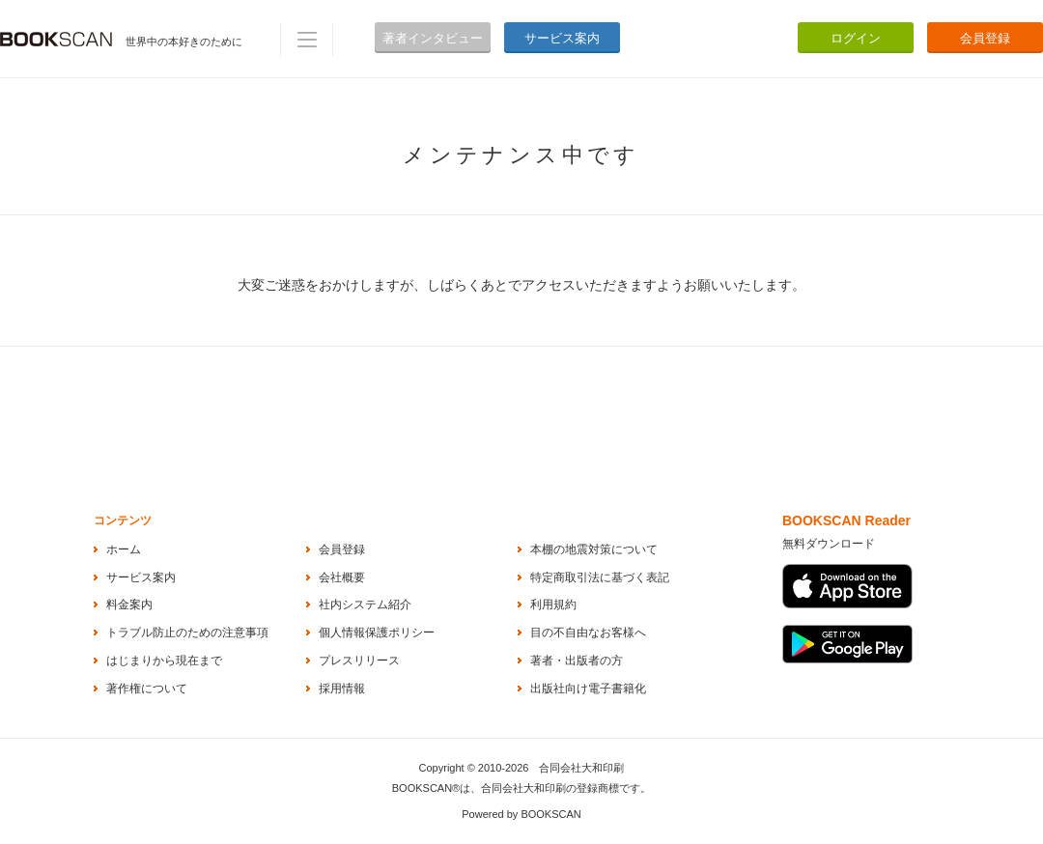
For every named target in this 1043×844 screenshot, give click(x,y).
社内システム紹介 (365, 604)
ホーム (123, 549)
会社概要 (342, 577)
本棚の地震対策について (594, 549)
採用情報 (342, 688)
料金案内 (129, 604)
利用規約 (553, 604)
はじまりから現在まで (164, 660)
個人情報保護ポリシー (377, 632)
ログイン (856, 38)
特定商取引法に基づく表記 (599, 577)
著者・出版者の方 (576, 660)
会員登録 (985, 38)
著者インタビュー (432, 38)
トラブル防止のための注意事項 (187, 632)
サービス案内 (562, 38)
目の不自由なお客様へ (588, 632)
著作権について (146, 688)
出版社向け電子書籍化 (588, 688)
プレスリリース (359, 660)
